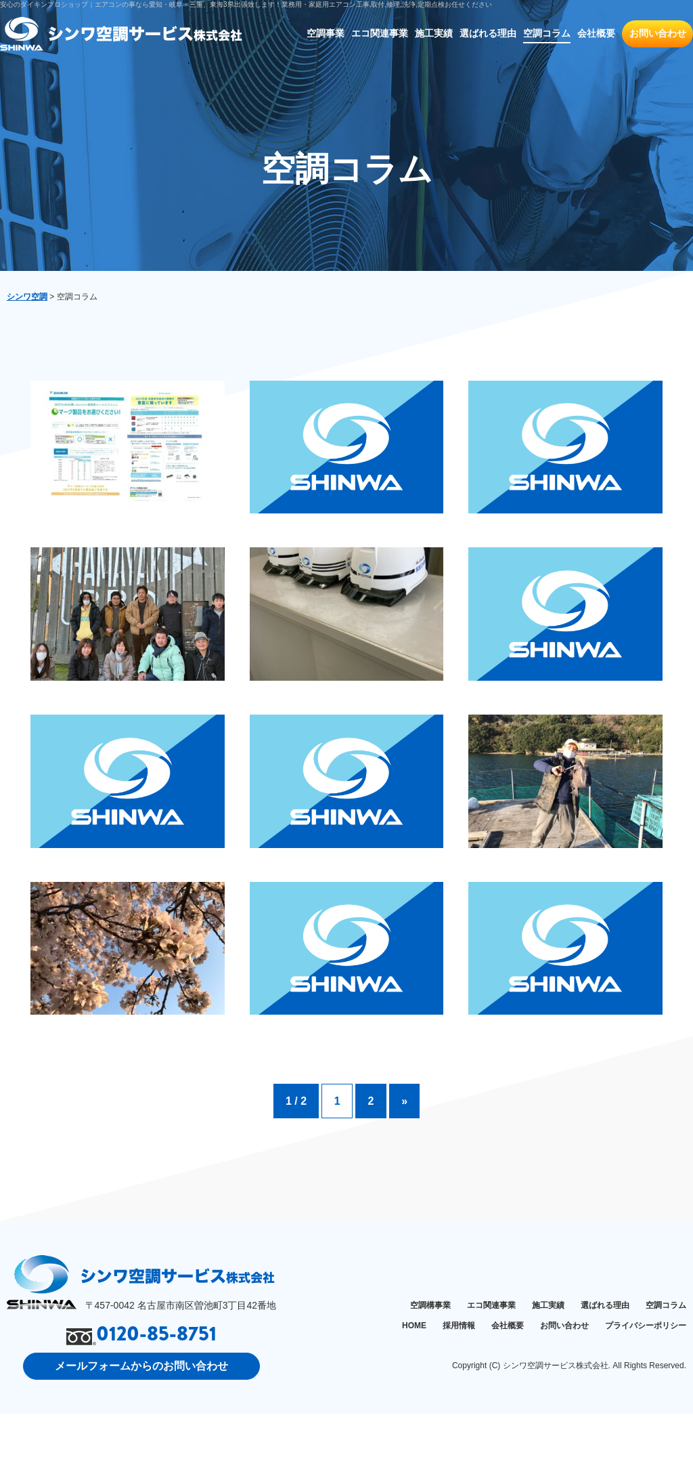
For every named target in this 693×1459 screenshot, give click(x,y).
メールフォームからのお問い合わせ (141, 1410)
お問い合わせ (657, 33)
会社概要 (596, 33)
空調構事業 (430, 1350)
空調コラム (547, 33)
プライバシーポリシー (645, 1370)
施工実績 (434, 33)
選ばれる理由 (488, 33)
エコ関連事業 (379, 33)
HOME (414, 1370)
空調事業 (325, 33)
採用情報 (459, 1370)
